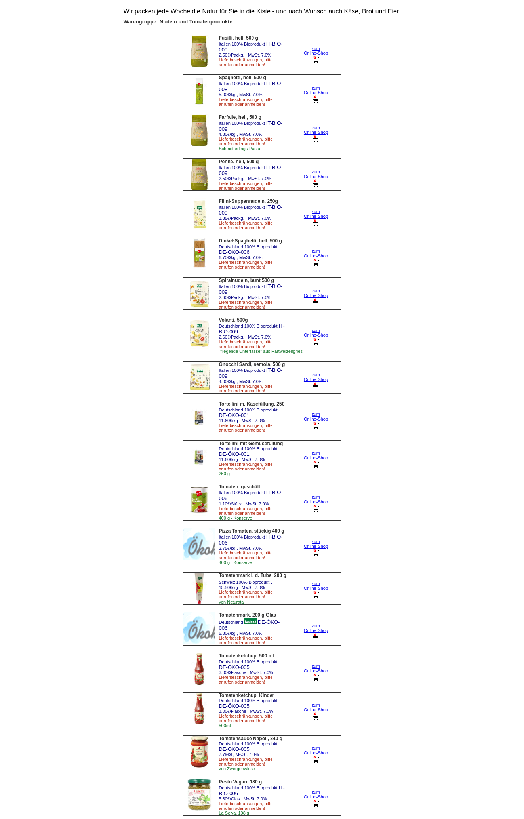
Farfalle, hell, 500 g (240, 117)
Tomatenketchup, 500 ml (246, 656)
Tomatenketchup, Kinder (246, 695)
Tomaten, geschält (239, 486)
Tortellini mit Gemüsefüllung (251, 443)
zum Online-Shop (316, 54)
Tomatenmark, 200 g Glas (247, 615)
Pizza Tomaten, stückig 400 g (251, 531)
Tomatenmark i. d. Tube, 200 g (252, 575)
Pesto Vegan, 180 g (240, 782)
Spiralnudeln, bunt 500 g (246, 280)
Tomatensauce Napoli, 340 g (251, 738)
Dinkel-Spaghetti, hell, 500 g (250, 241)
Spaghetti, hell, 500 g (242, 77)
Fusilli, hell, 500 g (238, 38)
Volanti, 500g (233, 320)
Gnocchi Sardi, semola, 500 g (252, 364)
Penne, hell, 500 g (239, 161)
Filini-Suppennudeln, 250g (248, 201)
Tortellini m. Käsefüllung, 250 (252, 404)
